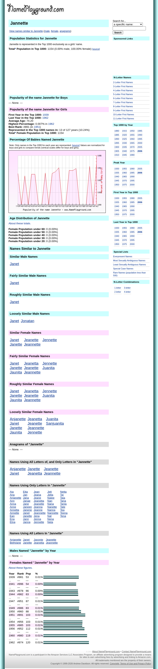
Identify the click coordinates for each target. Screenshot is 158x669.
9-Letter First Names (123, 110)
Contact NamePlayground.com (136, 651)
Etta (25, 491)
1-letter (117, 288)
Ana (12, 494)
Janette (16, 344)
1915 (124, 131)
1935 (124, 147)
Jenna (37, 519)
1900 (116, 147)
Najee (50, 497)
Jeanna (38, 506)
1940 (124, 151)
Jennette (49, 340)
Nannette (52, 512)
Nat (49, 516)
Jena (37, 516)
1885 (116, 135)
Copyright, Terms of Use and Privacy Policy (130, 663)
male (47, 31)
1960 (132, 139)
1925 (124, 139)
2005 (139, 147)
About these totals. (20, 223)
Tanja (63, 503)
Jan (25, 494)
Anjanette (18, 419)
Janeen (27, 506)
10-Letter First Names (123, 114)
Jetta (50, 494)
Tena (63, 516)
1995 (139, 139)
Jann (26, 519)
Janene (27, 509)
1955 (132, 135)
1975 (132, 151)
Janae (26, 500)
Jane (26, 503)
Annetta (14, 509)
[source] (96, 49)
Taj (62, 494)
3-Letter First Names (123, 86)
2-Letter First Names (123, 82)
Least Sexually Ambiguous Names (129, 264)
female (54, 31)
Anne (13, 506)
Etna (12, 522)
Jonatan (27, 321)
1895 (116, 143)
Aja (12, 491)
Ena (12, 519)
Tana (63, 500)
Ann (12, 500)
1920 (124, 135)
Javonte (38, 539)
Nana (50, 503)
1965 (132, 143)
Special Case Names (123, 268)
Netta (63, 491)
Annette (14, 512)
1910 (116, 155)
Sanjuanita (55, 423)
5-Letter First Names (123, 94)
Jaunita (16, 372)
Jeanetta (31, 363)
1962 (45, 117)
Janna (26, 522)
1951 (37, 126)
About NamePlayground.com (106, 651)
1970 (132, 147)
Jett (49, 491)
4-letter (127, 292)
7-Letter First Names (123, 102)
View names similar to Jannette (26, 31)
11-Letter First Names (123, 118)
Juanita (48, 368)
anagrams (65, 31)
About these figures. (21, 567)
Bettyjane (15, 542)
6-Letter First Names (123, 98)
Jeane (37, 497)
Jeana (37, 494)
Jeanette (31, 340)
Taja (62, 497)
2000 (139, 143)
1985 (139, 131)
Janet (14, 264)
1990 (139, 135)
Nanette (52, 506)
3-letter (127, 288)
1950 (132, 131)
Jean (37, 491)
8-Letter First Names (123, 106)
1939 (46, 114)
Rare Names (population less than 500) (129, 274)
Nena (50, 519)
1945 (124, 155)
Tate (62, 506)
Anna (13, 503)
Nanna (51, 509)
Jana (26, 497)
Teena (63, 512)
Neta (50, 522)
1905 (116, 151)
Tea (62, 509)
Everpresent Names (122, 256)
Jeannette (32, 344)
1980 (132, 155)
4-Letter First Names (123, 90)
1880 (116, 131)
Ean (12, 516)
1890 (116, 139)
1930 (124, 143)
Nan (49, 500)
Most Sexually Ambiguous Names (129, 260)
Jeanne (38, 509)
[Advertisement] (119, 9)
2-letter (117, 292)
